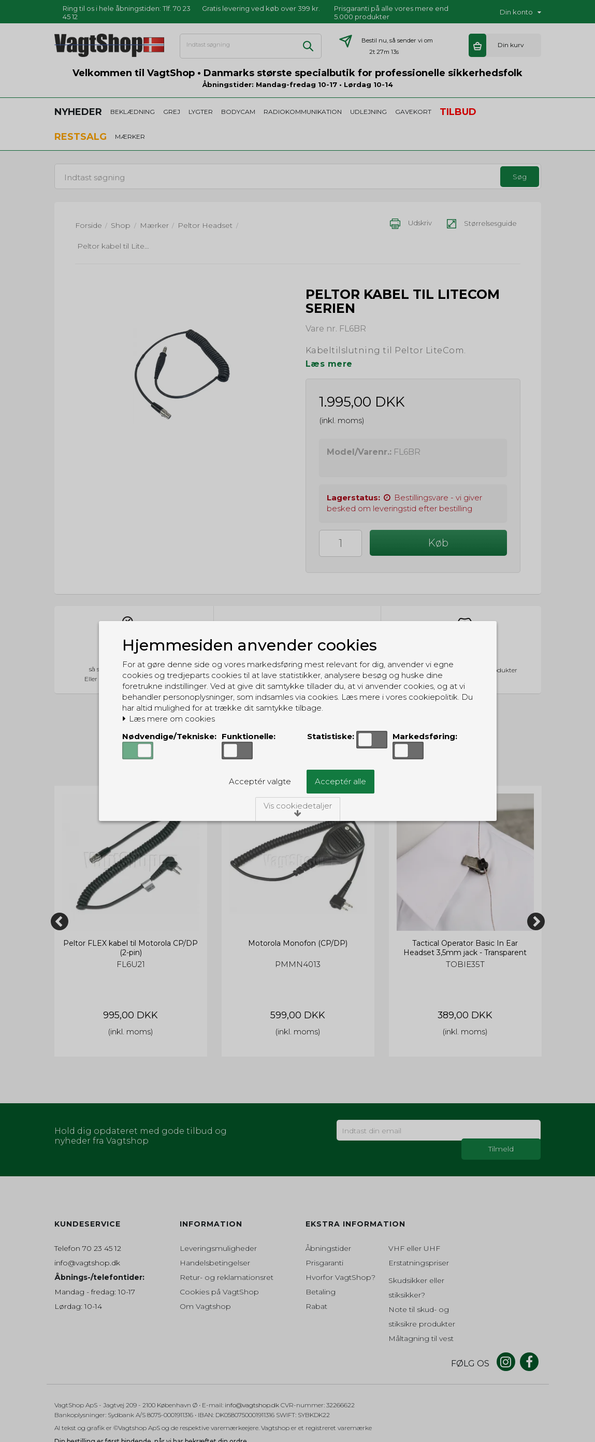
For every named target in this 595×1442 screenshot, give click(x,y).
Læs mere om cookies (168, 719)
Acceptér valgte (260, 781)
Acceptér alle (340, 781)
